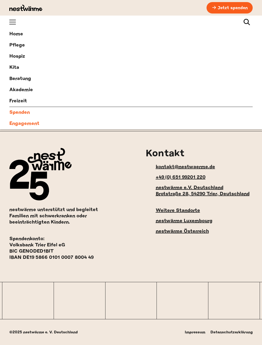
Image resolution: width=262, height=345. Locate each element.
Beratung (20, 78)
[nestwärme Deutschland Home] (25, 8)
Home (16, 34)
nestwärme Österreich (177, 231)
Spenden (19, 112)
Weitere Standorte (173, 210)
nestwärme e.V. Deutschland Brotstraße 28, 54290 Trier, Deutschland (198, 190)
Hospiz (17, 56)
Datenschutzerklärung (231, 332)
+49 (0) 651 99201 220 (176, 177)
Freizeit (18, 101)
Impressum (195, 332)
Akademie (21, 89)
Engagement (24, 123)
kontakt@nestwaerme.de (180, 167)
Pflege (17, 45)
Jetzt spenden (233, 8)
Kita (14, 67)
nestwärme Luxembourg (179, 221)
